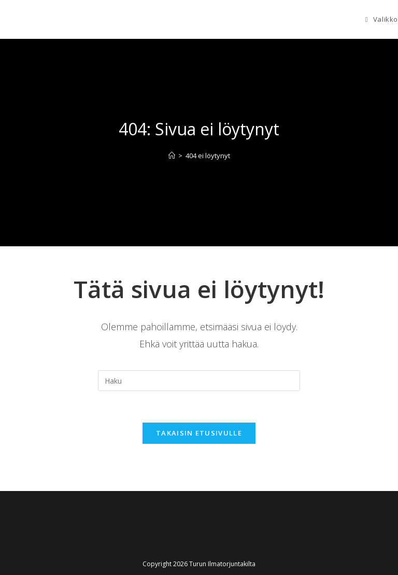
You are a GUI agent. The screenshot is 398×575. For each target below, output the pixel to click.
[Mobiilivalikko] (381, 19)
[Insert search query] (199, 380)
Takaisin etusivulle (199, 433)
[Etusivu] (171, 155)
